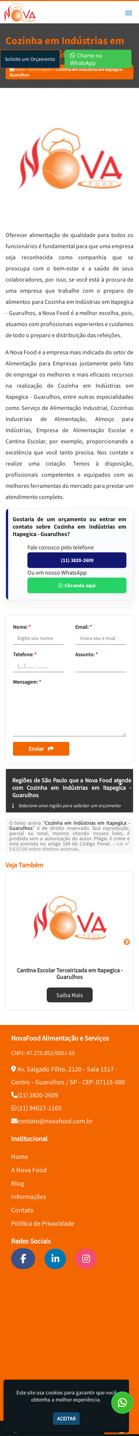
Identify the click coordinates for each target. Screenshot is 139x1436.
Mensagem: (27, 681)
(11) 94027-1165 (39, 1108)
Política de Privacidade (42, 1223)
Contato (22, 1210)
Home (19, 1156)
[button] (128, 13)
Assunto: (86, 654)
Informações (28, 1196)
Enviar (41, 748)
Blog (17, 1183)
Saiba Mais (69, 995)
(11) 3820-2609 (77, 560)
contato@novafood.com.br (55, 1121)
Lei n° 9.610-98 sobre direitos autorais (69, 846)
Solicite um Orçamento (30, 59)
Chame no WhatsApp (86, 59)
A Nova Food (29, 1170)
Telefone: (25, 654)
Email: (83, 627)
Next (126, 942)
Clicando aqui (77, 585)
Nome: (22, 627)
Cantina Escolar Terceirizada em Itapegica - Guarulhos (70, 973)
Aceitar (66, 1418)
